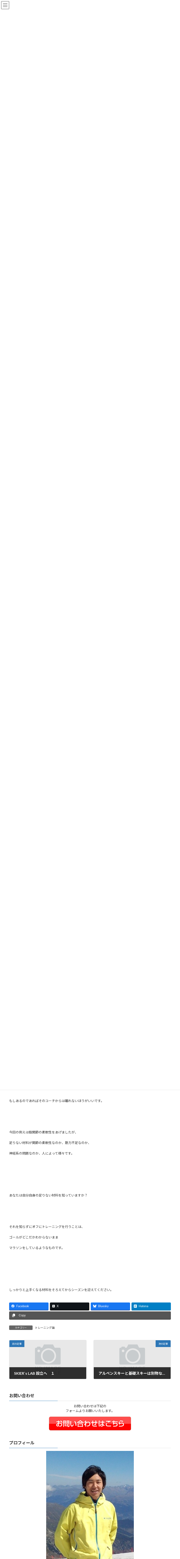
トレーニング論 (45, 1327)
